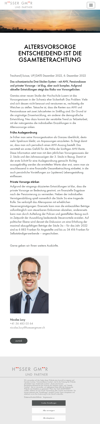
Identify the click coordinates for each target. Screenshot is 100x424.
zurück (18, 340)
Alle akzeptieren (49, 418)
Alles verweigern (49, 410)
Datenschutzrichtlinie (33, 397)
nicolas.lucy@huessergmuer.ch (27, 327)
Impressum (47, 397)
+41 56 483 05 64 (21, 323)
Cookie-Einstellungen (48, 403)
